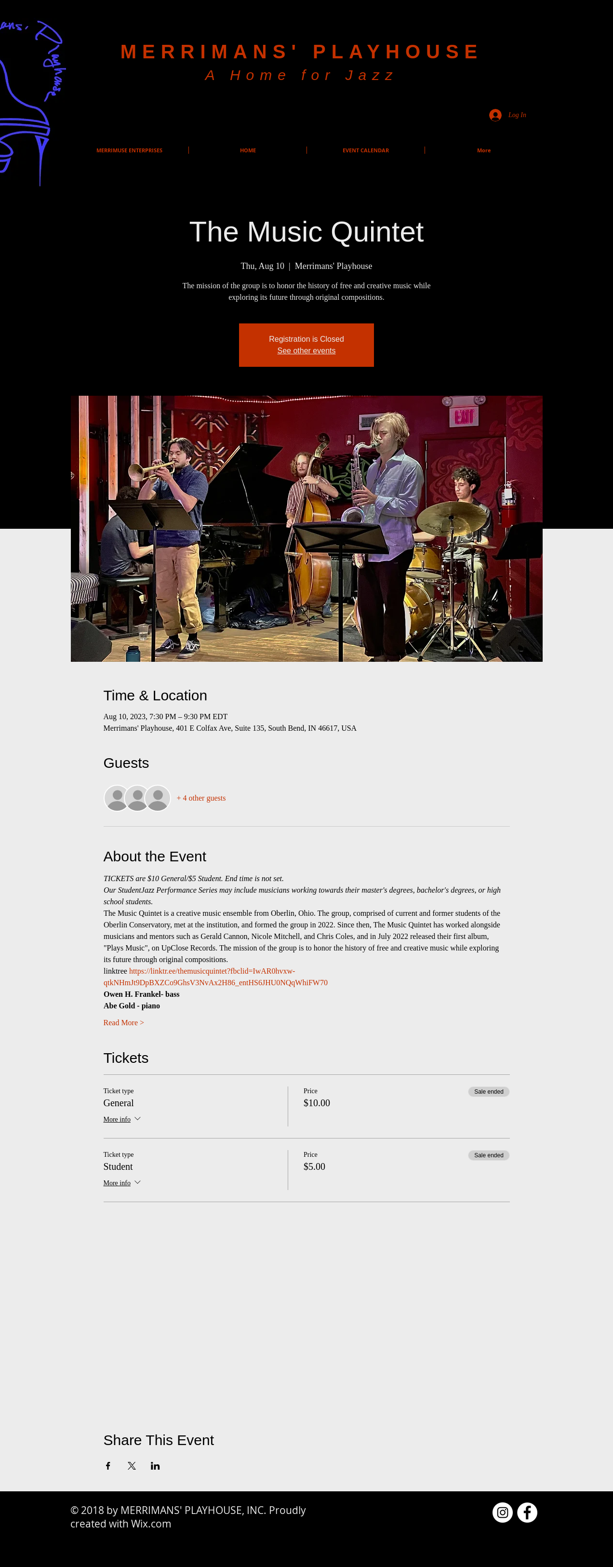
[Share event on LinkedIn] (155, 1466)
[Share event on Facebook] (108, 1466)
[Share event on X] (131, 1466)
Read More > (124, 1022)
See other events (307, 351)
